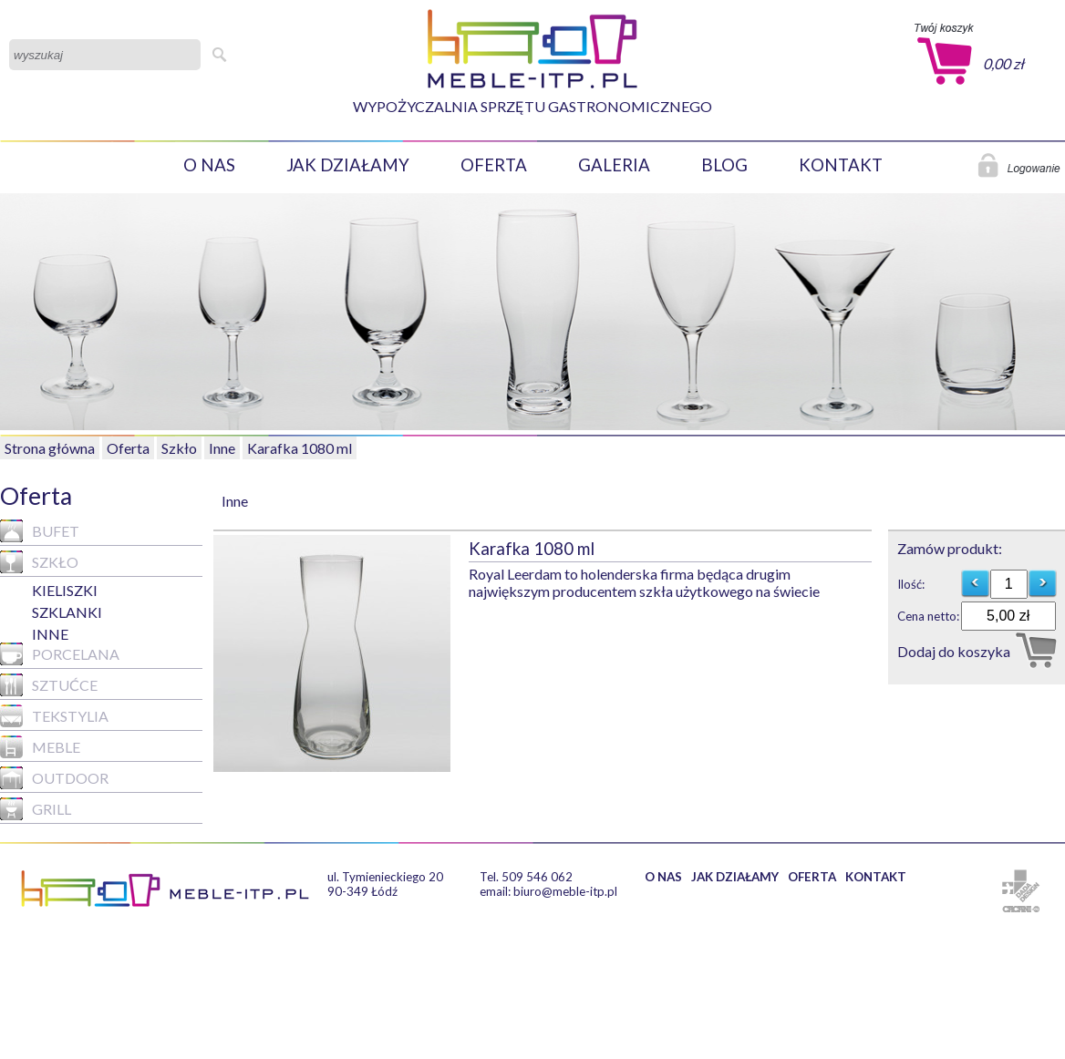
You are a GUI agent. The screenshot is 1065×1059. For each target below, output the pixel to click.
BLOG (724, 165)
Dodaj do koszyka (953, 651)
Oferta (128, 448)
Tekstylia (54, 715)
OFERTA (493, 165)
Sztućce (49, 684)
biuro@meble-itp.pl (565, 891)
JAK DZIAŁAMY (347, 165)
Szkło (179, 448)
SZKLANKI (67, 612)
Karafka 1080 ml (299, 448)
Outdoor (54, 777)
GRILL (35, 808)
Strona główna (50, 448)
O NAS (209, 165)
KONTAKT (841, 165)
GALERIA (614, 165)
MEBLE (40, 746)
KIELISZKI (65, 590)
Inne (222, 448)
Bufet (39, 530)
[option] (341, 653)
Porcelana (59, 654)
